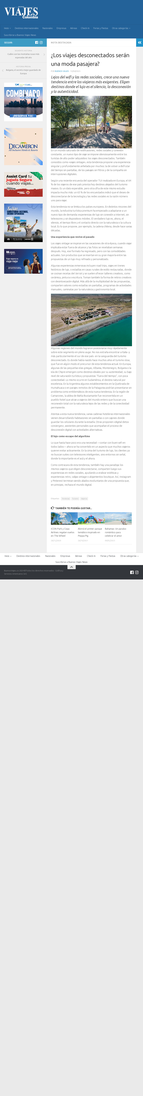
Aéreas (73, 28)
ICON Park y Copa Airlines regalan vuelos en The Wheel (62, 532)
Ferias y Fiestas (100, 28)
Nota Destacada (61, 42)
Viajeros (84, 499)
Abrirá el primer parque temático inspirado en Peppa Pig (90, 532)
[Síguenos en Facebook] (36, 42)
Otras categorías (120, 28)
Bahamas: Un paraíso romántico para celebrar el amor (115, 532)
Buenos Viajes (62, 71)
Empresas (61, 28)
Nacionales (47, 28)
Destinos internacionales (27, 28)
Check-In (85, 28)
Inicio (6, 28)
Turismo (75, 499)
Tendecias (66, 499)
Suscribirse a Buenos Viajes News (20, 35)
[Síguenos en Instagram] (41, 42)
